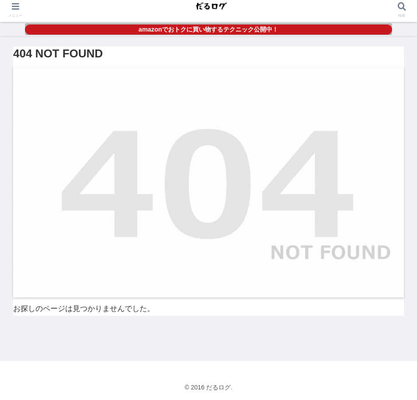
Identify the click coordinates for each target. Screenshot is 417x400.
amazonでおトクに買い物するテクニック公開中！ (209, 29)
